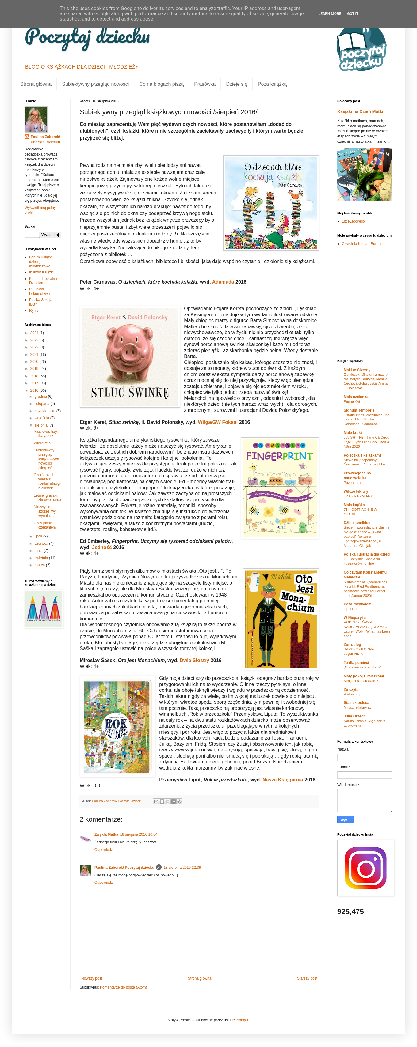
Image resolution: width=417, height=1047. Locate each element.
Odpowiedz (103, 850)
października (45, 411)
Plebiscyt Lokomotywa (39, 291)
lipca (39, 536)
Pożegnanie (353, 482)
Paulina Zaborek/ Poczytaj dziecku (124, 867)
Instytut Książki (41, 272)
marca (40, 565)
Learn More (330, 14)
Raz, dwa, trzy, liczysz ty (46, 433)
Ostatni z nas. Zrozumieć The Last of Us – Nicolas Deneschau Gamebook (366, 419)
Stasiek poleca (356, 703)
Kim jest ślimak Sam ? (361, 681)
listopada (42, 403)
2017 (35, 383)
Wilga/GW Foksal (218, 422)
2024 (35, 333)
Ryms (34, 310)
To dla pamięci (356, 663)
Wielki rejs (42, 443)
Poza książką (272, 84)
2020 (35, 362)
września (42, 418)
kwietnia (42, 558)
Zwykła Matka (106, 834)
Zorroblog (352, 644)
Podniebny (352, 694)
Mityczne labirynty (358, 707)
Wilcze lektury (356, 491)
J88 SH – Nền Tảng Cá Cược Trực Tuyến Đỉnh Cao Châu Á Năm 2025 (366, 441)
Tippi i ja (350, 609)
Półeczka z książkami (362, 455)
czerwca (42, 543)
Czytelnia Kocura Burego (362, 244)
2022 (35, 347)
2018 (35, 376)
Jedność (102, 547)
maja (39, 550)
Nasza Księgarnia (282, 779)
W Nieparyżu (355, 618)
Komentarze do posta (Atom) (123, 987)
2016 (35, 390)
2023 (35, 340)
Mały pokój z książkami (364, 676)
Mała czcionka (356, 397)
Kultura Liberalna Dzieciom (43, 281)
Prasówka (205, 84)
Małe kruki (353, 433)
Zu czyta (351, 689)
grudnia (41, 396)
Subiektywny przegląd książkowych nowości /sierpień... (46, 459)
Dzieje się (236, 84)
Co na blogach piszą (161, 84)
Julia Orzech (354, 716)
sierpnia (41, 425)
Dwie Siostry (194, 660)
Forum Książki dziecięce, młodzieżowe (40, 261)
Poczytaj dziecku (87, 35)
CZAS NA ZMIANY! (359, 496)
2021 (35, 354)
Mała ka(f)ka (354, 505)
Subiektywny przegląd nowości (95, 84)
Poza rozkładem (358, 604)
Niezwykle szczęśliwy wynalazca (45, 511)
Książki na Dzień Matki (360, 111)
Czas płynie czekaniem (45, 525)
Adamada (223, 281)
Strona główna (36, 84)
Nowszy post (91, 978)
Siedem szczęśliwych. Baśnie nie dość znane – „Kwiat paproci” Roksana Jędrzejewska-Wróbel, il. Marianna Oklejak (366, 536)
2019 (35, 369)
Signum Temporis (359, 410)
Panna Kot (352, 401)
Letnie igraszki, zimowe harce (47, 497)
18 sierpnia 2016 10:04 (138, 834)
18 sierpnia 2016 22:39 (182, 867)
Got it (352, 14)
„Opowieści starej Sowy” (362, 667)
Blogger (242, 1020)
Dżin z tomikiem (358, 523)
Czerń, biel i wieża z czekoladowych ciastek (47, 481)
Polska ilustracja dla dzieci (367, 554)
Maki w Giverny (357, 370)
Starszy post (307, 978)
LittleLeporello (353, 221)
